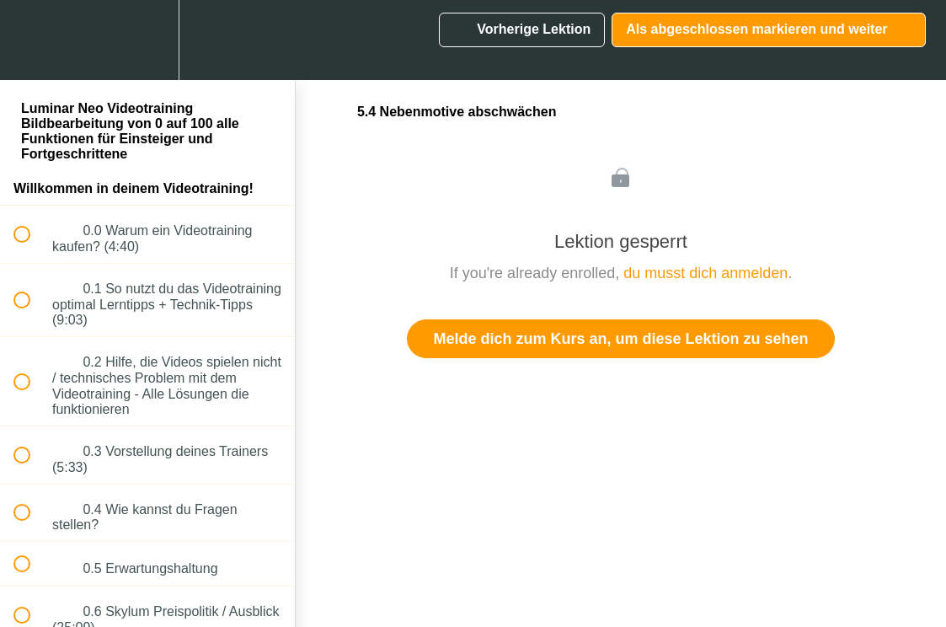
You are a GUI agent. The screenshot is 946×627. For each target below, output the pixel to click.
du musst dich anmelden (705, 273)
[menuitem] (147, 40)
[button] (31, 40)
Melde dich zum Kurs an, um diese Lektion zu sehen (620, 338)
